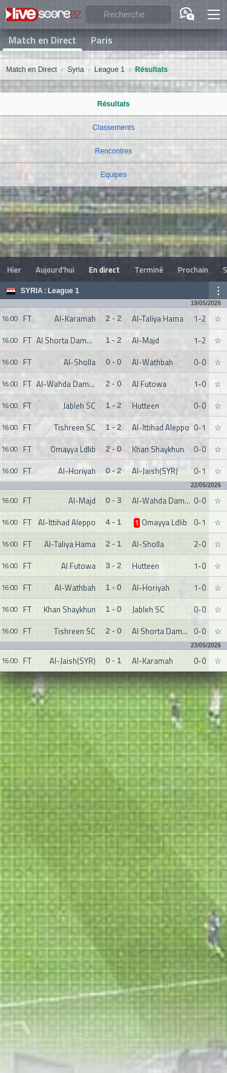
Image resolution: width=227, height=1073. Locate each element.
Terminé (148, 270)
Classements (113, 127)
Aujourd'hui (55, 270)
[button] (213, 14)
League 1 (63, 291)
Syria (32, 291)
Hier (14, 270)
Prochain (193, 270)
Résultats (113, 104)
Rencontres (113, 151)
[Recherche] (128, 14)
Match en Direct (42, 40)
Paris (102, 40)
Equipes (113, 174)
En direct (104, 270)
